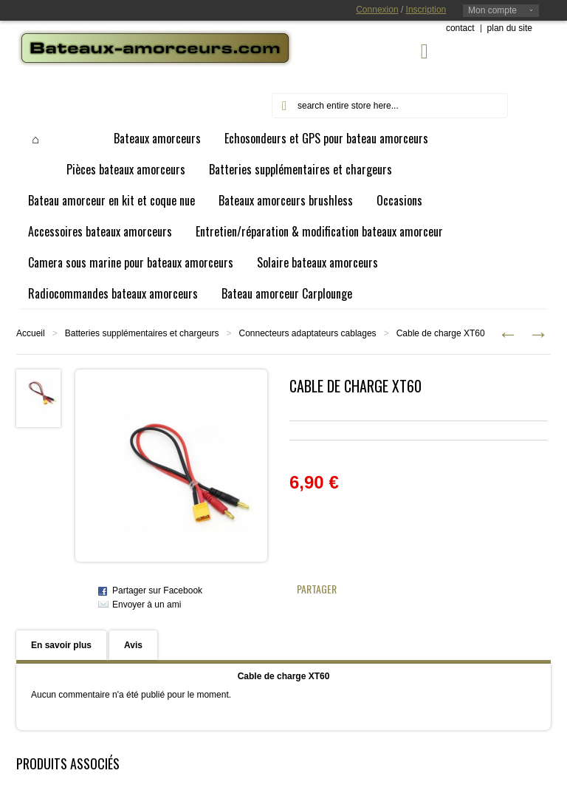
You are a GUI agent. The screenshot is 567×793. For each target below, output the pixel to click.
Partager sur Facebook (157, 590)
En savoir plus (61, 645)
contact (460, 28)
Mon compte (492, 10)
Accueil (30, 333)
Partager (317, 588)
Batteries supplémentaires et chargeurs (142, 333)
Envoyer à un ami (146, 604)
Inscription (426, 9)
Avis (133, 645)
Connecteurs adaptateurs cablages (308, 333)
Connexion (377, 9)
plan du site (509, 28)
